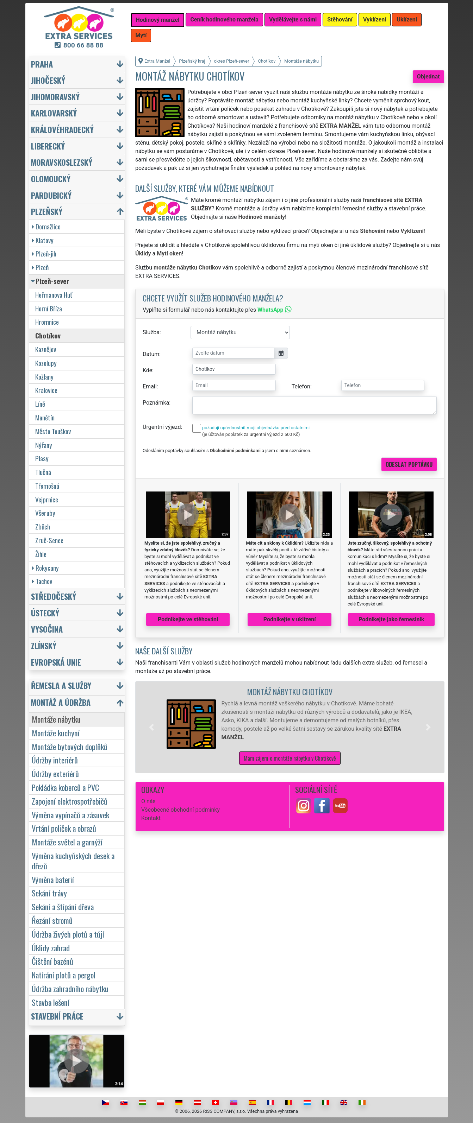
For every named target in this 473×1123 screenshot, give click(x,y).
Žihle (40, 554)
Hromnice (47, 322)
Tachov (42, 581)
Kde (147, 370)
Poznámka (156, 402)
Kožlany (44, 377)
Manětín (45, 417)
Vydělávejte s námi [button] (293, 19)
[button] (151, 727)
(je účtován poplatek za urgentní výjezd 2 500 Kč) (251, 434)
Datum (151, 354)
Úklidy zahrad (51, 947)
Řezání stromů (52, 920)
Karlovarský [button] (54, 113)
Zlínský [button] (43, 645)
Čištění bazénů (52, 961)
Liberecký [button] (48, 146)
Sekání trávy (49, 893)
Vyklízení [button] (374, 19)
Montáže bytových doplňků (69, 746)
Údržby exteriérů (55, 773)
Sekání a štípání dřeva (63, 906)
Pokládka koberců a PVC (65, 787)
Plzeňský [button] (46, 211)
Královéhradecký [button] (62, 129)
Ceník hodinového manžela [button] (224, 19)
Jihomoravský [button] (55, 96)
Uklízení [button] (407, 19)
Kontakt (151, 818)
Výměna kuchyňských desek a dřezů (73, 860)
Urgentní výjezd (162, 427)
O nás (148, 801)
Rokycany (45, 568)
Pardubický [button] (51, 195)
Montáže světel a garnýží (67, 842)
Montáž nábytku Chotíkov (289, 691)
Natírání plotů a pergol (63, 975)
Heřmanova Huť (53, 295)
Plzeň (40, 267)
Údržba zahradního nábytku (70, 988)
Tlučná (43, 472)
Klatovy (43, 240)
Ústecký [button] (45, 612)
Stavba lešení (50, 1002)
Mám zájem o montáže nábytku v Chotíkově (290, 758)
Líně (40, 404)
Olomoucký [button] (50, 178)
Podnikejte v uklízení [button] (289, 619)
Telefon (301, 386)
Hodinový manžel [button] (158, 20)
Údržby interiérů (55, 760)
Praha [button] (42, 64)
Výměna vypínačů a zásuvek (70, 814)
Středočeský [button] (53, 596)
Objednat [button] (428, 76)
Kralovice (46, 390)
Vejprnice (46, 499)
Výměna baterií (53, 879)
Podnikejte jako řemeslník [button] (391, 619)
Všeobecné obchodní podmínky (180, 809)
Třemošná (47, 486)
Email (150, 386)
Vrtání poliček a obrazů (64, 828)
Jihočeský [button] (48, 80)
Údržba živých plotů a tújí (68, 934)
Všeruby (45, 513)
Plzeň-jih (44, 253)
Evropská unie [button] (56, 662)
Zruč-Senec (49, 540)
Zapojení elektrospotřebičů (69, 801)
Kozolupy (46, 363)
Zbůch (42, 526)
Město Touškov (53, 431)
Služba (151, 332)
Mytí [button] (141, 35)
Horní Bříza (48, 308)
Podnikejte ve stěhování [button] (188, 619)
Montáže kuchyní (56, 732)
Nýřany (43, 445)
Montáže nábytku (56, 719)
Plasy (42, 458)
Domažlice (46, 226)
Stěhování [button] (340, 19)
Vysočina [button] (47, 629)
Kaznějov (45, 349)
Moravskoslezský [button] (61, 162)
